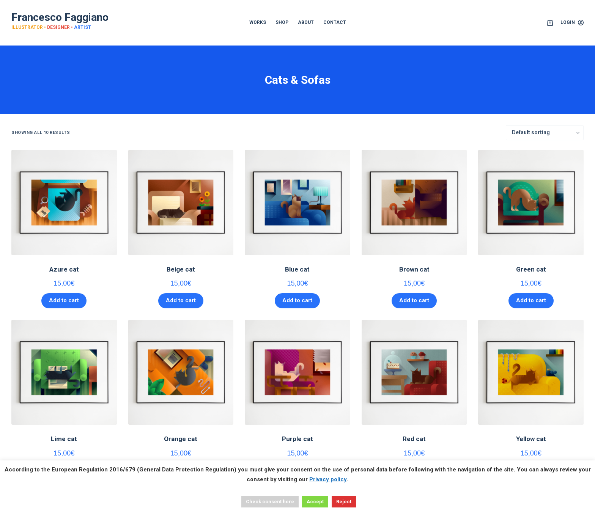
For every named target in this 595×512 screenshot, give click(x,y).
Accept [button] (315, 501)
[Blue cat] (297, 202)
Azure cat (64, 269)
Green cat (531, 269)
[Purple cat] (297, 372)
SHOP (281, 22)
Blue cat (297, 269)
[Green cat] (531, 202)
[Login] (572, 23)
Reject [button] (343, 501)
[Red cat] (414, 372)
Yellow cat (531, 439)
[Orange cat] (181, 372)
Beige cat (181, 269)
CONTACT (334, 22)
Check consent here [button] (270, 501)
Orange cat (180, 439)
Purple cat (297, 439)
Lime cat (64, 439)
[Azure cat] (64, 202)
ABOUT (306, 22)
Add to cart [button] (64, 300)
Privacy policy (328, 479)
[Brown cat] (414, 202)
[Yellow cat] (531, 372)
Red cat (414, 439)
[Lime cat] (64, 372)
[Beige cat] (181, 202)
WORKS (257, 22)
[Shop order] (545, 132)
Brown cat (414, 269)
